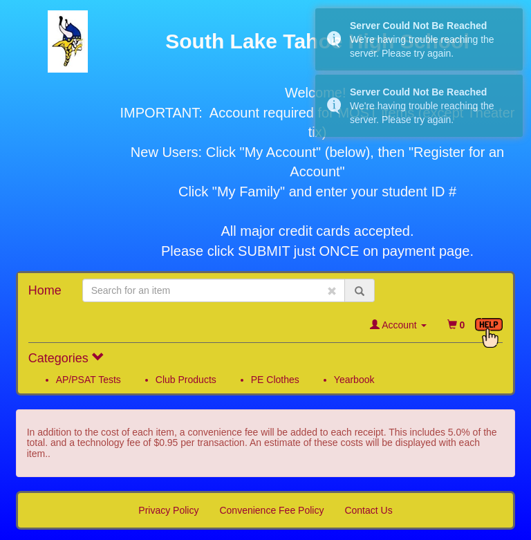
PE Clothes (275, 379)
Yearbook (354, 379)
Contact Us (368, 510)
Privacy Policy (168, 510)
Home (45, 290)
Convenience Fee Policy (271, 510)
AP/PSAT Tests (88, 379)
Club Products (186, 379)
